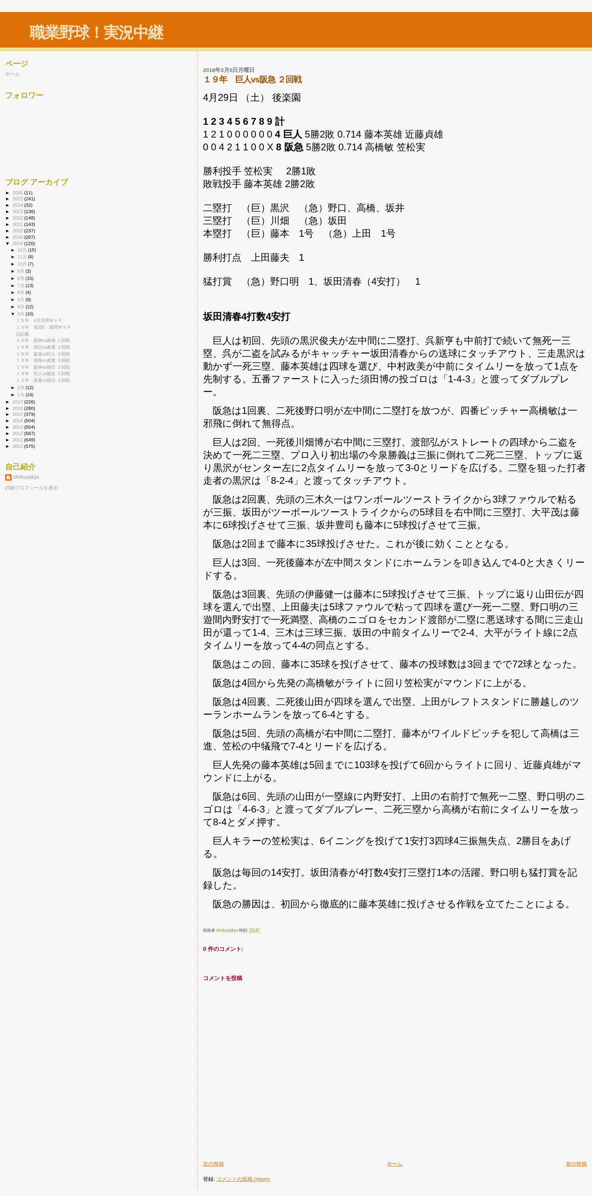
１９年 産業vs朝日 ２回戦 (43, 380)
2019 (18, 237)
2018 (18, 243)
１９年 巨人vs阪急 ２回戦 (43, 373)
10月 (23, 264)
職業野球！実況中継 (96, 32)
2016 (18, 408)
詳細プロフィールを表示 (31, 488)
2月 (22, 387)
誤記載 (22, 333)
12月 (23, 250)
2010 (18, 446)
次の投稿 (213, 1164)
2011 (18, 439)
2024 (18, 205)
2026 (18, 192)
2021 (18, 224)
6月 (22, 292)
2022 (18, 217)
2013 (18, 426)
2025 (18, 198)
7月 (22, 285)
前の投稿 (576, 1164)
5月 (22, 299)
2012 (18, 433)
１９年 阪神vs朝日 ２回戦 (43, 367)
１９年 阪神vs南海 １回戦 (43, 340)
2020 (18, 230)
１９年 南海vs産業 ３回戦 (43, 360)
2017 (18, 401)
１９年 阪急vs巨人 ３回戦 (43, 353)
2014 (18, 420)
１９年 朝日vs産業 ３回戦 (43, 347)
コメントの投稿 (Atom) (243, 1179)
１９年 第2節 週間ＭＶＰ (43, 327)
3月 (22, 313)
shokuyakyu (26, 477)
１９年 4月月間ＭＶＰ (39, 320)
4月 (22, 306)
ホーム (395, 1164)
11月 (23, 256)
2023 (18, 211)
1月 (22, 394)
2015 (18, 414)
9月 (22, 271)
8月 (22, 278)
